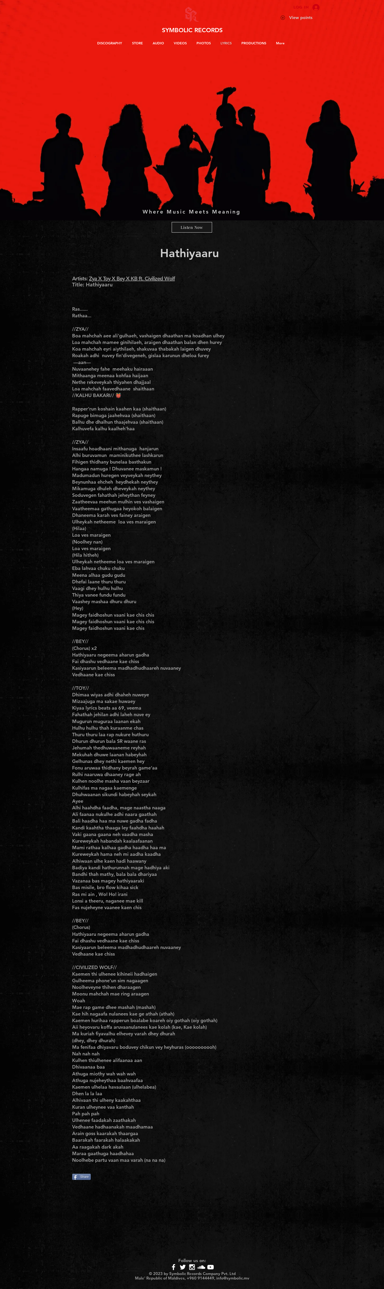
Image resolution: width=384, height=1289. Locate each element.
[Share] (81, 1177)
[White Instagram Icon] (192, 1267)
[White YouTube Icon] (210, 1267)
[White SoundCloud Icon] (201, 1267)
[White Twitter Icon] (183, 1267)
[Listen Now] (192, 227)
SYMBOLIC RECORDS (192, 30)
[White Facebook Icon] (173, 1267)
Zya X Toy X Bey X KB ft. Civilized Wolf (132, 278)
